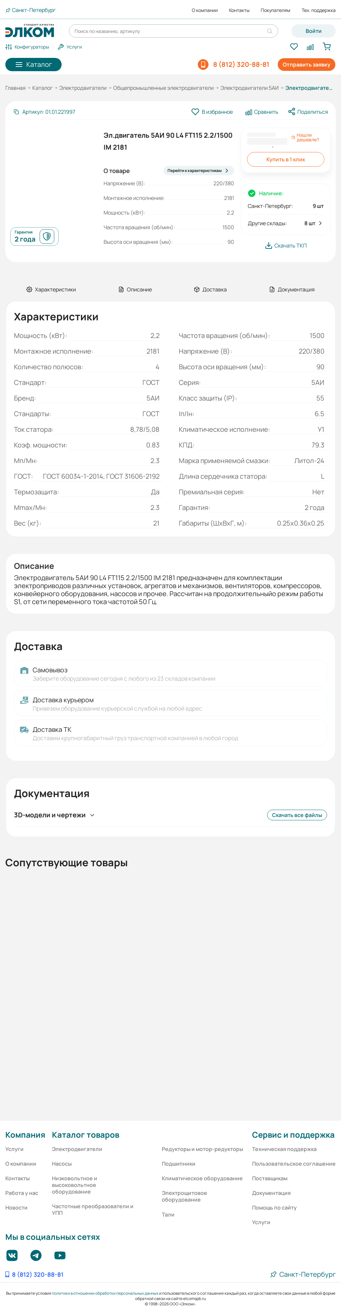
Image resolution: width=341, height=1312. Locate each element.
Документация (271, 1193)
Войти (314, 31)
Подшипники (178, 1163)
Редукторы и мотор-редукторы (202, 1149)
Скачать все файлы (297, 815)
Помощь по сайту (274, 1207)
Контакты (239, 10)
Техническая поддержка (284, 1149)
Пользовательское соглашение (294, 1163)
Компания (25, 1134)
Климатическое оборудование (202, 1178)
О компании (205, 10)
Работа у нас (21, 1193)
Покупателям (275, 10)
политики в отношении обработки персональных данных (105, 1293)
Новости (16, 1207)
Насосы (62, 1163)
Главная (15, 87)
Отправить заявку (306, 64)
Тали (168, 1214)
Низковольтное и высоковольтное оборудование (74, 1185)
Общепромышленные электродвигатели (163, 87)
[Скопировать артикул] (44, 112)
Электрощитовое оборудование (184, 1196)
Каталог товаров (85, 1134)
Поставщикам (269, 1178)
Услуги (14, 1149)
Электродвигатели (83, 87)
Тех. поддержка (319, 10)
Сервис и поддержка (293, 1134)
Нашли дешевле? (305, 137)
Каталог (42, 87)
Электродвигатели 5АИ (249, 87)
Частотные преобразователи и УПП (93, 1209)
